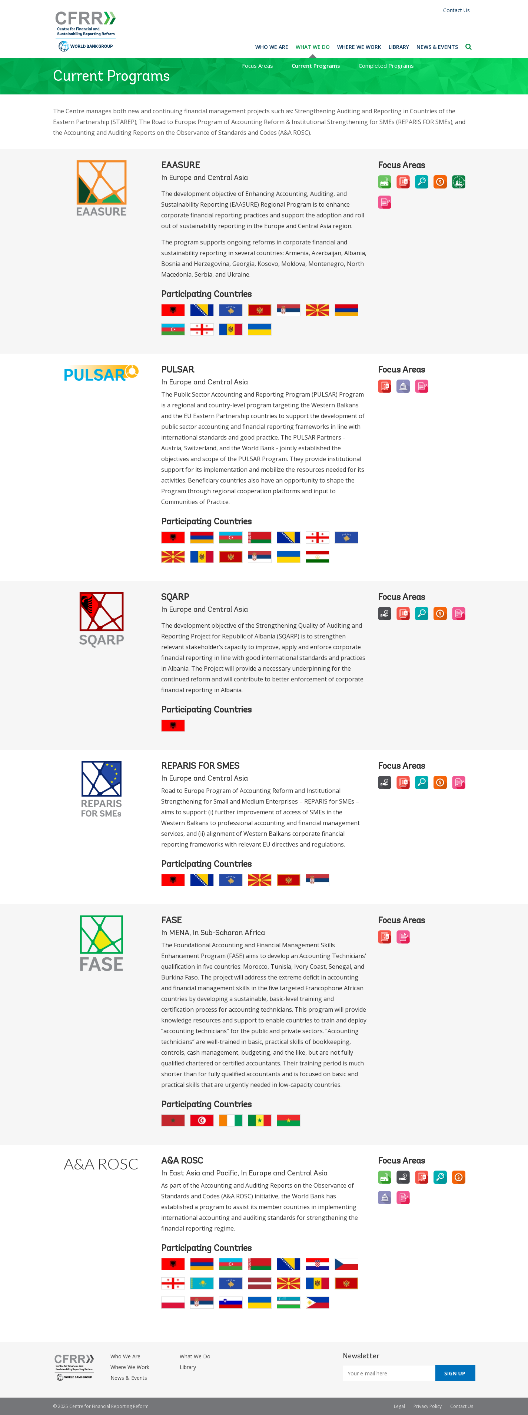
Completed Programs (386, 65)
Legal (399, 1406)
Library (399, 46)
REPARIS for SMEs (200, 766)
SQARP (175, 597)
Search (468, 46)
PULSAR (177, 370)
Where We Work (359, 46)
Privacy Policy (428, 1406)
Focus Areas (257, 65)
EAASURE (180, 165)
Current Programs (316, 65)
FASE (171, 921)
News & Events (437, 46)
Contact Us (456, 10)
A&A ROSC (101, 1163)
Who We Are (271, 46)
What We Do (313, 46)
